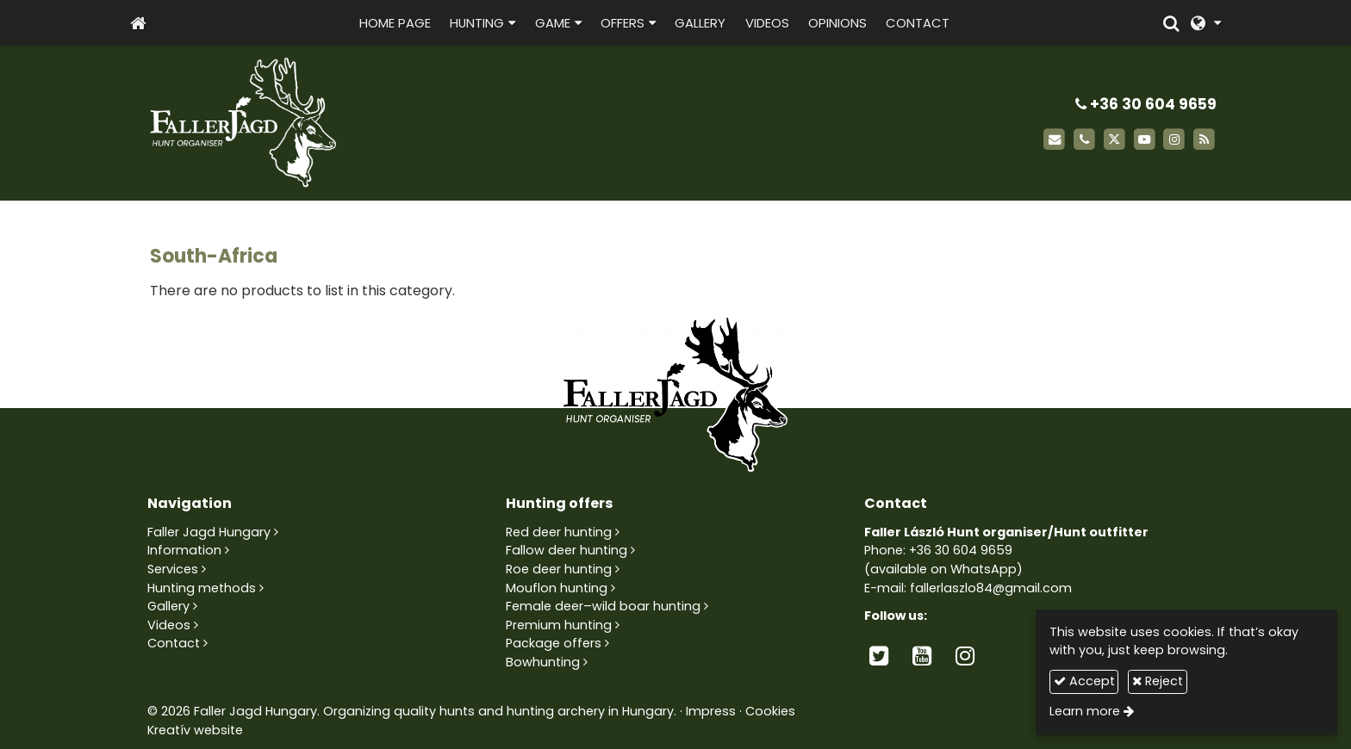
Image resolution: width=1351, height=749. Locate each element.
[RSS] (1204, 139)
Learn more (1084, 711)
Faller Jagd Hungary (209, 532)
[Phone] (1084, 139)
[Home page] (138, 23)
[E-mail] (1054, 139)
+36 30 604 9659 (1146, 104)
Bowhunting (543, 662)
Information (184, 550)
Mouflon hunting (556, 588)
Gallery (168, 606)
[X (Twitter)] (1114, 139)
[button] (1206, 23)
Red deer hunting (559, 532)
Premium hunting (559, 625)
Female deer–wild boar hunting (603, 606)
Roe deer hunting (559, 569)
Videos (168, 625)
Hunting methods (201, 588)
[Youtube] (1144, 139)
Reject (1157, 681)
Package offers (553, 643)
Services (172, 569)
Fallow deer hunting (566, 550)
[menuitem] (395, 23)
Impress (711, 711)
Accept (1084, 681)
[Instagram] (1173, 139)
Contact (173, 643)
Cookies (770, 711)
